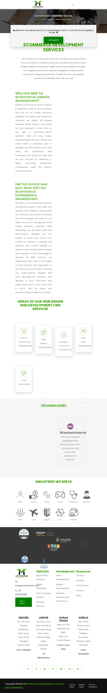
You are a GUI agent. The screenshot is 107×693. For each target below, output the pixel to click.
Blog (78, 595)
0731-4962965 (23, 650)
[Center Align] (28, 669)
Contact (80, 590)
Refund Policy (82, 686)
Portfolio (80, 580)
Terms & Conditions (93, 686)
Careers (80, 575)
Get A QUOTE (53, 40)
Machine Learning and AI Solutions (62, 597)
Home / (39, 19)
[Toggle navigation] (72, 5)
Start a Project (22, 602)
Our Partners (82, 585)
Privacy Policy (72, 686)
